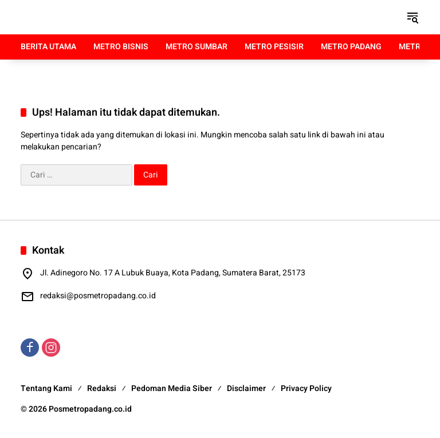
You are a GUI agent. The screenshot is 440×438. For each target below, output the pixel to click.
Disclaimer (246, 388)
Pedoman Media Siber (171, 388)
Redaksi (101, 388)
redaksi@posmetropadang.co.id (98, 296)
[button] (412, 17)
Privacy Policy (306, 388)
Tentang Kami (46, 388)
